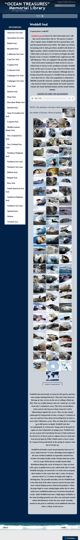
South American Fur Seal (15, 190)
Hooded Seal (12, 108)
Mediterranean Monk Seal (13, 128)
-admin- (63, 527)
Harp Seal (11, 97)
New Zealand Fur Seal (14, 137)
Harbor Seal (12, 91)
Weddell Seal (12, 222)
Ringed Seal (12, 178)
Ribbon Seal (12, 172)
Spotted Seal (12, 211)
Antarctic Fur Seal (15, 33)
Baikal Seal (12, 43)
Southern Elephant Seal (14, 198)
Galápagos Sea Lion (15, 81)
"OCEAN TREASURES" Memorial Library (27, 6)
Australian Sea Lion (15, 38)
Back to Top (72, 525)
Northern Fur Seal (14, 162)
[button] (38, 16)
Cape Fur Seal (13, 59)
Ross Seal (11, 183)
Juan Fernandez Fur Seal (15, 114)
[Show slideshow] (52, 384)
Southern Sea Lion (15, 206)
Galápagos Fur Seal (15, 75)
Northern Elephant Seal (14, 154)
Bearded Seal (12, 49)
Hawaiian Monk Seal (16, 102)
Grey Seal (11, 86)
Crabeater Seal (13, 70)
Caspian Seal (12, 65)
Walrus (10, 216)
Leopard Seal (12, 122)
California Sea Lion (15, 54)
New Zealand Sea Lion (14, 146)
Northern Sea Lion (15, 167)
